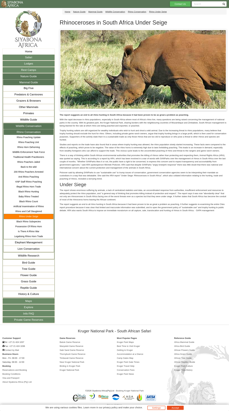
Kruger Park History (183, 370)
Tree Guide (28, 268)
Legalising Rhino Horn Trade (28, 236)
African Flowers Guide (184, 350)
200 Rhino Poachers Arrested (28, 172)
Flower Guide (29, 275)
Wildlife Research (28, 255)
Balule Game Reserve (70, 342)
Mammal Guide (28, 82)
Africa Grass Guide (183, 354)
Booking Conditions (11, 374)
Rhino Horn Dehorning (28, 147)
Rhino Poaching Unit (28, 142)
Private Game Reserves (28, 319)
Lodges (28, 63)
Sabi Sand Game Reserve (72, 350)
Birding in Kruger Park (70, 366)
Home (28, 51)
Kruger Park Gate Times (128, 362)
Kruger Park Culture (183, 366)
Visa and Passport (10, 378)
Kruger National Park (69, 370)
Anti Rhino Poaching (28, 176)
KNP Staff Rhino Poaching (28, 181)
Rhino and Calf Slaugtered (28, 211)
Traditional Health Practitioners (28, 157)
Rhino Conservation (29, 132)
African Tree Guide (183, 358)
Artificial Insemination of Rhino (28, 206)
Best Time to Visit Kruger (128, 346)
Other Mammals (28, 107)
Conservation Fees (126, 370)
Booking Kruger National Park (130, 391)
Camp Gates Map (125, 358)
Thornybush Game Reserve (72, 354)
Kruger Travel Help (125, 366)
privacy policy (110, 407)
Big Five (29, 88)
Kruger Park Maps (125, 342)
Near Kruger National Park (72, 362)
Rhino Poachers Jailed (28, 162)
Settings (156, 407)
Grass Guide (28, 281)
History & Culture (28, 294)
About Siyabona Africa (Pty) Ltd (17, 382)
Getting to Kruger (125, 350)
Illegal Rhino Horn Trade (28, 186)
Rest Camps (28, 69)
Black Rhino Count (28, 201)
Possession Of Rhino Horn (28, 226)
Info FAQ (28, 313)
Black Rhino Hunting (28, 191)
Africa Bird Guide (182, 346)
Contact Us (180, 4)
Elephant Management (28, 242)
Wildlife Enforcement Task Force (28, 152)
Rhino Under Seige (28, 216)
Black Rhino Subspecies (28, 221)
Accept (175, 407)
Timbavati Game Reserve (71, 358)
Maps (28, 301)
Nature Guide (29, 76)
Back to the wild (29, 167)
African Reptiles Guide (184, 362)
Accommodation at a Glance (130, 354)
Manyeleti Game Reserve (71, 346)
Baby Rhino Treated (29, 196)
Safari (28, 57)
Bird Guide (28, 262)
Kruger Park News (125, 374)
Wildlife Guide (28, 119)
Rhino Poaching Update (29, 137)
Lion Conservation (29, 248)
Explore (28, 307)
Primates (28, 113)
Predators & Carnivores (28, 94)
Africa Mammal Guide (184, 342)
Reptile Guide (28, 287)
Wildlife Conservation (29, 126)
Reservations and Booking (14, 370)
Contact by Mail (11, 350)
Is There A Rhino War (28, 231)
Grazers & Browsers (28, 100)
